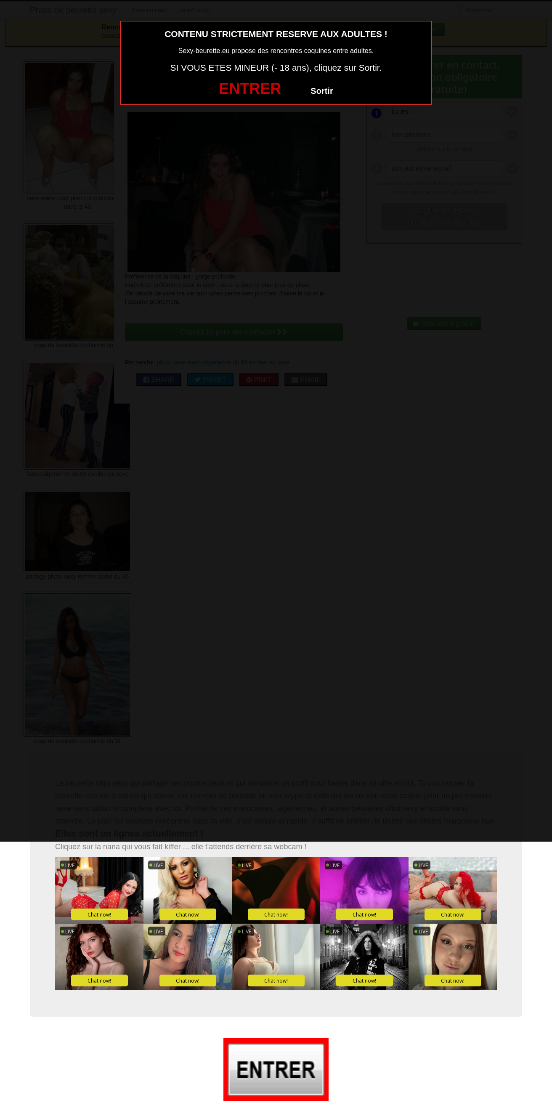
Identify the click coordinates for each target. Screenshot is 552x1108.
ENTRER (250, 88)
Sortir (321, 91)
